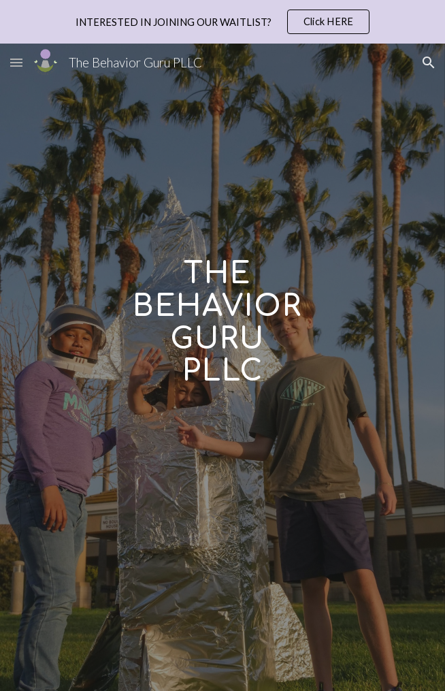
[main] (222, 388)
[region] (222, 22)
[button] (16, 62)
